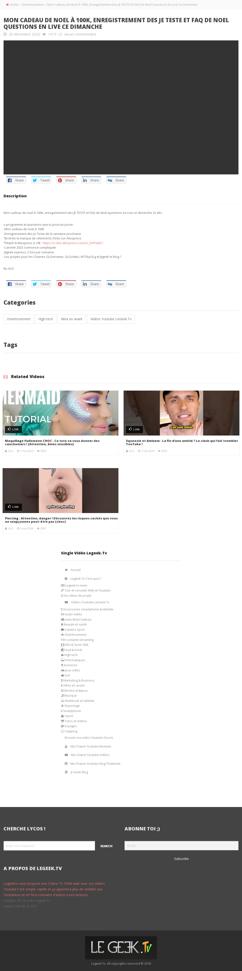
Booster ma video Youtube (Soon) (89, 737)
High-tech (45, 319)
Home (14, 4)
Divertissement (33, 4)
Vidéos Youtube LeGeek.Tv (111, 319)
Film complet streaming (77, 640)
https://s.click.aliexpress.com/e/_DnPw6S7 (73, 243)
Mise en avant (71, 319)
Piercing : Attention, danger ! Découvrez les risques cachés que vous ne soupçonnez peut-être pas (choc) (61, 520)
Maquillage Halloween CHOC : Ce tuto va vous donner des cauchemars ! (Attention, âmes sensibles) (52, 442)
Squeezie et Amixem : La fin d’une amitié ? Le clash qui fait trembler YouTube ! (182, 442)
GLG (10, 451)
